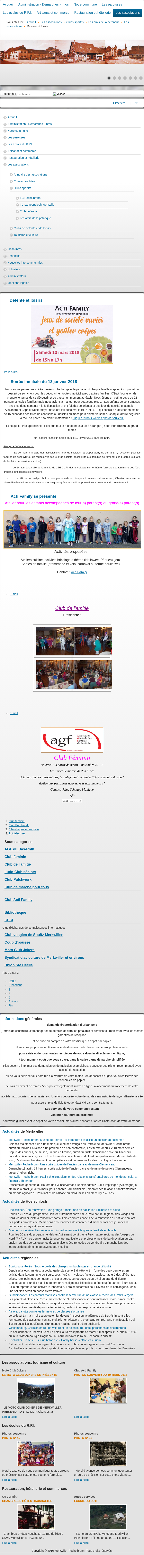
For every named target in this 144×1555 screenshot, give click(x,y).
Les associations (128, 12)
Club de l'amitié (17, 864)
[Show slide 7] (141, 78)
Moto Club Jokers (19, 950)
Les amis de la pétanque (35, 218)
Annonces (14, 255)
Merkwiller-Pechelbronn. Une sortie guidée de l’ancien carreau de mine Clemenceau (62, 1164)
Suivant (13, 1001)
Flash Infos (14, 249)
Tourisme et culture (26, 235)
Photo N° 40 (11, 1437)
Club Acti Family (18, 900)
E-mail (14, 594)
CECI (8, 920)
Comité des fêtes (24, 181)
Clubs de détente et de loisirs (32, 228)
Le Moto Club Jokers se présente (29, 1374)
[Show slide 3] (119, 78)
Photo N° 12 (83, 1437)
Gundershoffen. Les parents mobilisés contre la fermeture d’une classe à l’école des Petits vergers (71, 1295)
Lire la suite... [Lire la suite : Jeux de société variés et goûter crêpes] (10, 372)
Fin (10, 1005)
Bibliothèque (15, 912)
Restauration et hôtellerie (92, 12)
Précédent (15, 985)
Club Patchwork (19, 825)
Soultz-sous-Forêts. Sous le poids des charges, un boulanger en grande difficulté (60, 1266)
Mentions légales (18, 282)
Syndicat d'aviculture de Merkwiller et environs (44, 957)
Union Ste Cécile (18, 965)
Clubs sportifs (22, 188)
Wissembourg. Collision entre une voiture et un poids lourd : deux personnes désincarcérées (67, 1327)
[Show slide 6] (135, 78)
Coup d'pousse (17, 942)
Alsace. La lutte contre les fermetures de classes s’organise (46, 1311)
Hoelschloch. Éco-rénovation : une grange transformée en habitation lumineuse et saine (64, 1210)
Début (12, 981)
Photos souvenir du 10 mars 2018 (100, 1374)
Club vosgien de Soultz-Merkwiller (33, 935)
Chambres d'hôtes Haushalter (27, 1501)
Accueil (8, 4)
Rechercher (8, 93)
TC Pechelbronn (30, 197)
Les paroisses (112, 4)
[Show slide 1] (109, 78)
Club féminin (17, 821)
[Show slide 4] (125, 78)
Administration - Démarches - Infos (43, 4)
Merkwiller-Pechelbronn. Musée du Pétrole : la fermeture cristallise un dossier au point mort (66, 1139)
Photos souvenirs (14, 1433)
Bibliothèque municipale (24, 829)
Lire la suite (9, 1416)
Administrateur (17, 276)
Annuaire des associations (30, 174)
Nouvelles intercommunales (25, 262)
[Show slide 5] (130, 78)
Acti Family (79, 572)
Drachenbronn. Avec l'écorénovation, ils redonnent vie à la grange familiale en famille (62, 1230)
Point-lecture (17, 833)
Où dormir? (10, 1496)
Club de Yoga (28, 211)
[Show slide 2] (114, 78)
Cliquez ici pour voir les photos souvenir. (98, 418)
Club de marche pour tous (26, 887)
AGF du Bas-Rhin (19, 849)
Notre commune (85, 4)
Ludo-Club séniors (20, 872)
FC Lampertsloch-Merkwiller (37, 204)
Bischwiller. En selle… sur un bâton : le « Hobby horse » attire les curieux (55, 1340)
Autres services (84, 1496)
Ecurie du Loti (85, 1501)
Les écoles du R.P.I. (17, 12)
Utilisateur (14, 269)
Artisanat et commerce (53, 12)
